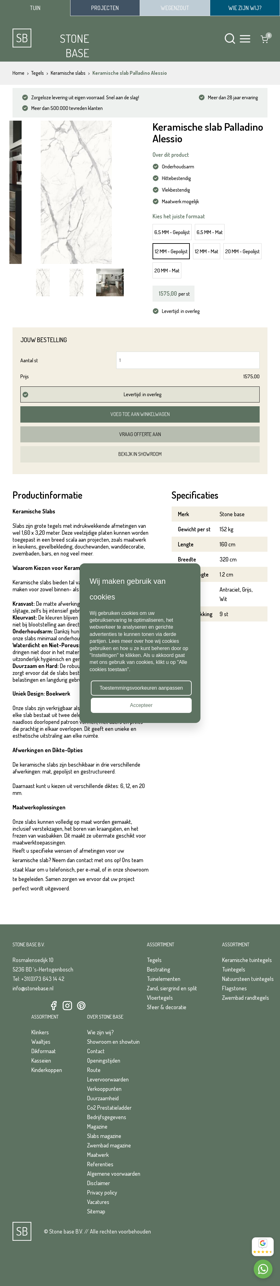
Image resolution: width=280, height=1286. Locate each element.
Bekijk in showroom (140, 454)
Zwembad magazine (109, 1145)
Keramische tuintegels (247, 959)
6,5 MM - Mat (210, 232)
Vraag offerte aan (140, 434)
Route (94, 1069)
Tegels (154, 959)
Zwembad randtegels (245, 997)
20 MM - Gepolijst (242, 251)
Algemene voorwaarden (113, 1173)
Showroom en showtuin (113, 1041)
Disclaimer (98, 1182)
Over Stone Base (105, 1017)
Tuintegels (233, 969)
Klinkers (40, 1032)
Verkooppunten (104, 1088)
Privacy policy (102, 1192)
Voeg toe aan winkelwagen (140, 414)
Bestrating (158, 969)
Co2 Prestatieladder (109, 1107)
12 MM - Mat (206, 251)
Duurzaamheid (103, 1098)
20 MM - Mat (166, 270)
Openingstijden (103, 1060)
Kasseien (41, 1060)
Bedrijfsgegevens (106, 1117)
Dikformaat (43, 1051)
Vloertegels (160, 997)
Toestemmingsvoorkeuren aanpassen (141, 688)
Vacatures (98, 1201)
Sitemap (96, 1211)
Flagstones (234, 988)
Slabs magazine (104, 1135)
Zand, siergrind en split (172, 988)
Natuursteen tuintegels (248, 978)
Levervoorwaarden (108, 1079)
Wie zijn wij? (100, 1032)
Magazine (97, 1126)
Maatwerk (98, 1154)
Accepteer (141, 705)
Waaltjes (40, 1041)
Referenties (100, 1164)
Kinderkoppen (46, 1069)
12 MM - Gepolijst (171, 251)
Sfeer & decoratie (166, 1007)
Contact (96, 1051)
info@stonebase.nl (33, 988)
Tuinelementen (163, 978)
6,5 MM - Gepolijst (172, 232)
